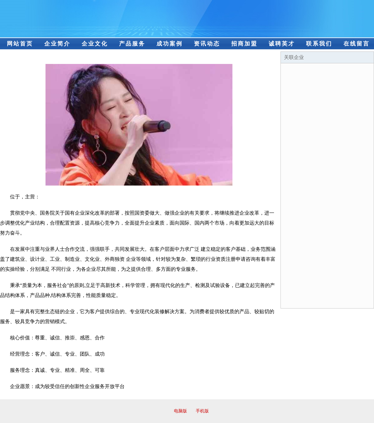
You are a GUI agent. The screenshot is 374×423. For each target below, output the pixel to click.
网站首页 (20, 44)
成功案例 (169, 44)
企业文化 (95, 44)
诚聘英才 (282, 44)
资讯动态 (207, 44)
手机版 (202, 411)
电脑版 (180, 411)
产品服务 (132, 44)
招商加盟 (244, 44)
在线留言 (356, 44)
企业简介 (57, 44)
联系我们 (319, 44)
